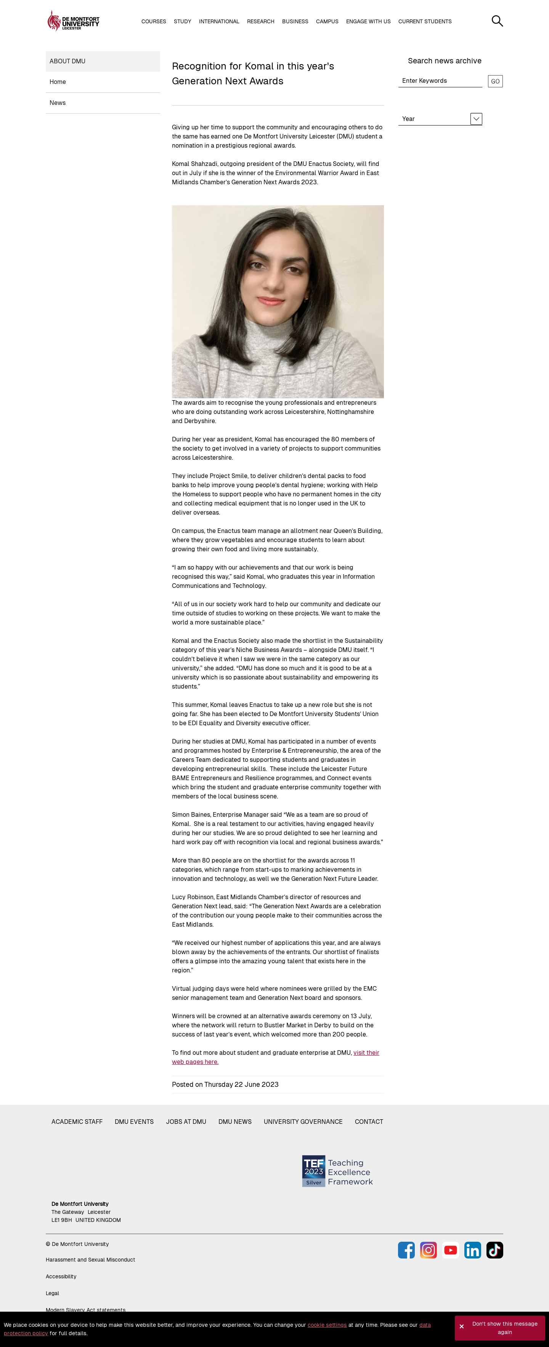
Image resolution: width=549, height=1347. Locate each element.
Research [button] (260, 21)
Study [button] (182, 21)
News (58, 102)
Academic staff (77, 1121)
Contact (369, 1121)
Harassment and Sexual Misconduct (90, 1260)
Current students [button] (425, 21)
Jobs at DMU (186, 1121)
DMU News (235, 1121)
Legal (52, 1293)
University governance (303, 1121)
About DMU (67, 61)
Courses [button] (153, 21)
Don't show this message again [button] (505, 1328)
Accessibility (61, 1276)
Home (58, 81)
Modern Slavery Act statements (85, 1310)
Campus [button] (327, 21)
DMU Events (134, 1121)
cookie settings (327, 1325)
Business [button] (295, 21)
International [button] (219, 21)
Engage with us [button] (368, 21)
